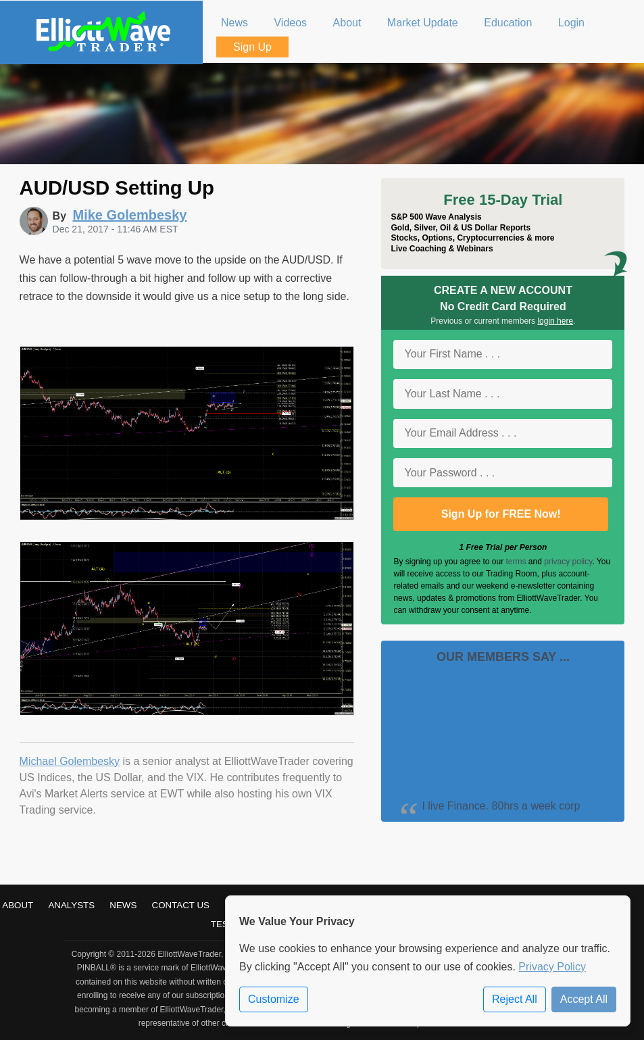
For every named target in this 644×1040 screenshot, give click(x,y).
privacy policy (568, 561)
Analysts (71, 905)
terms (516, 561)
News (123, 905)
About (17, 905)
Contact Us (180, 905)
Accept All (584, 999)
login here (555, 321)
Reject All (514, 999)
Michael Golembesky (70, 761)
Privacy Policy (552, 966)
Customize (273, 999)
